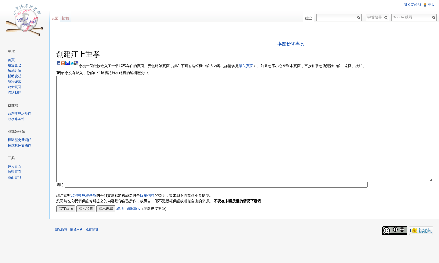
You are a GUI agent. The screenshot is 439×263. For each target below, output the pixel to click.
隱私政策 (61, 250)
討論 (65, 18)
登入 (431, 5)
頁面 (55, 18)
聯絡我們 (14, 93)
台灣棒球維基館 (83, 216)
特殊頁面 (14, 172)
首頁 (11, 60)
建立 (308, 18)
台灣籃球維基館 (19, 114)
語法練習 (14, 82)
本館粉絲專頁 (290, 43)
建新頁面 (14, 87)
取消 (120, 229)
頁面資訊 (14, 177)
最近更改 (14, 65)
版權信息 (147, 216)
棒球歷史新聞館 (19, 140)
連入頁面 (14, 166)
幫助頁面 (246, 66)
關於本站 (76, 250)
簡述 (60, 206)
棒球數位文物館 (19, 145)
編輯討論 (14, 71)
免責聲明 (92, 250)
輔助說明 (14, 76)
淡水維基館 (16, 119)
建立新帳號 (412, 5)
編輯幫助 (134, 229)
